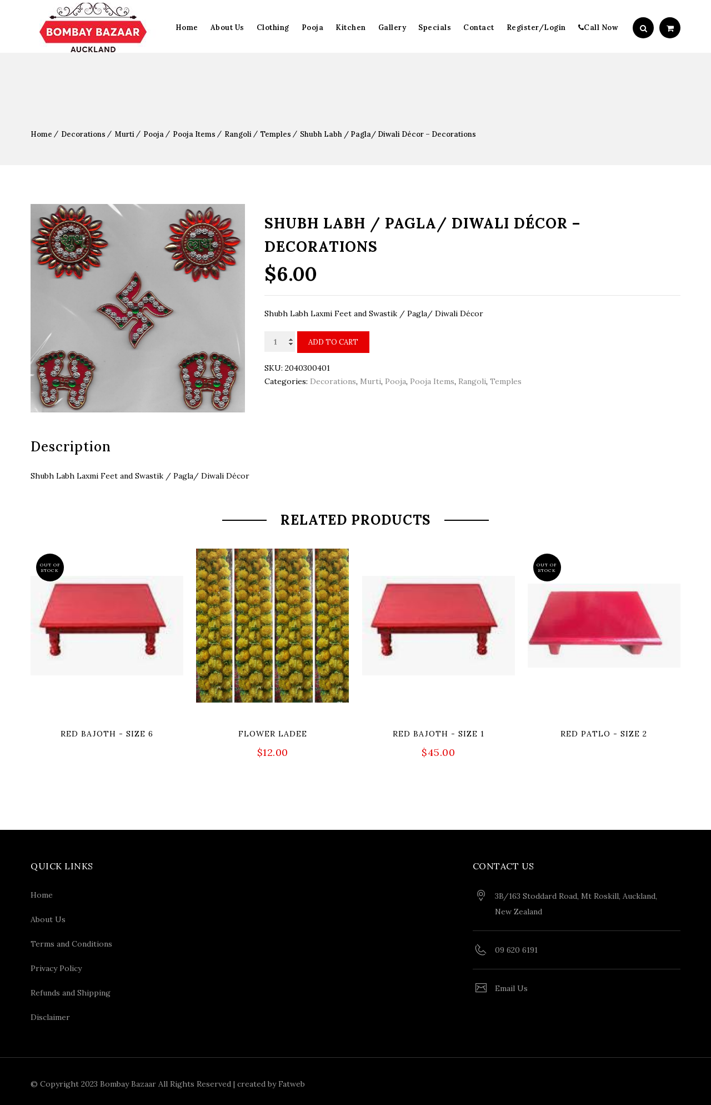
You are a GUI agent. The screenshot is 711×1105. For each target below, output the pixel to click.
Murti (124, 134)
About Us (227, 27)
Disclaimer (50, 1015)
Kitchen (351, 27)
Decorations (83, 134)
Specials (434, 27)
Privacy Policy (56, 966)
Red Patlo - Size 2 (603, 734)
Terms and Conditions (71, 942)
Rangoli (238, 134)
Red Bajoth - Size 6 (107, 734)
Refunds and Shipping (71, 990)
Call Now (598, 27)
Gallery (392, 27)
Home (187, 27)
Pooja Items (194, 134)
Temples (276, 134)
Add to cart (333, 342)
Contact (478, 27)
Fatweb (291, 1082)
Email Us (511, 986)
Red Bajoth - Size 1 (438, 734)
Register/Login (536, 27)
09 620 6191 (516, 948)
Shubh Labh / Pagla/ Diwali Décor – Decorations (388, 134)
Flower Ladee (272, 734)
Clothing (273, 27)
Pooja (313, 27)
